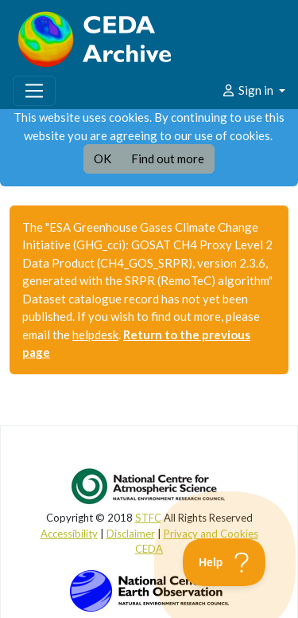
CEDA (149, 548)
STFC (148, 517)
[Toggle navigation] (34, 91)
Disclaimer (130, 533)
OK (102, 158)
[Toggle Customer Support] (224, 562)
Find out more (167, 158)
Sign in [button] (248, 90)
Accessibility (69, 533)
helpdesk (95, 334)
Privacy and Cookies (211, 533)
